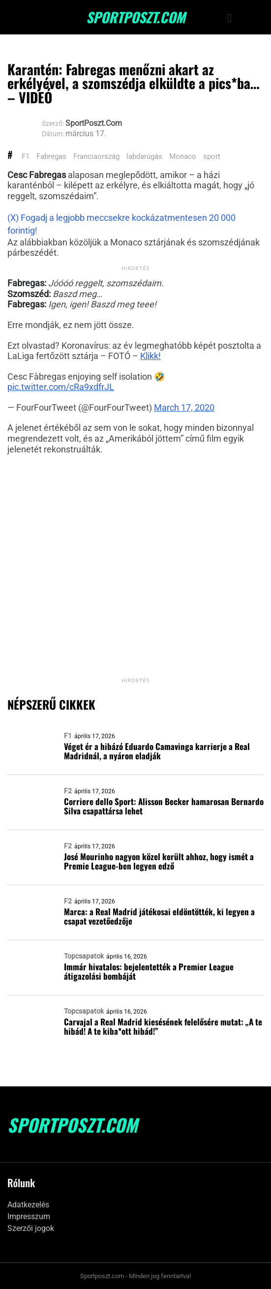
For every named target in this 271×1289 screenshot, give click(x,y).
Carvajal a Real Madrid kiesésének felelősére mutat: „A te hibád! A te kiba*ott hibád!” (163, 1026)
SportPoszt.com (135, 17)
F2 (68, 790)
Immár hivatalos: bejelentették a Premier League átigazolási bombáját (149, 971)
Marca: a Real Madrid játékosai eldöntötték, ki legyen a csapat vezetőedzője (159, 916)
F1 (26, 156)
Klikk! (150, 356)
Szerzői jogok (30, 1228)
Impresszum (28, 1216)
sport (211, 156)
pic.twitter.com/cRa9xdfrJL (60, 387)
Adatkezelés (28, 1204)
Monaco (182, 156)
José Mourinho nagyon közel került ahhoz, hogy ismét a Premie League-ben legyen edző (159, 861)
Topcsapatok (84, 956)
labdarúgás (144, 156)
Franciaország (96, 156)
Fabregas (51, 156)
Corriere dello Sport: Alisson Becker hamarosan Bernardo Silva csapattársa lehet (164, 806)
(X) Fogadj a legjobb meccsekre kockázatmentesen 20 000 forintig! (121, 224)
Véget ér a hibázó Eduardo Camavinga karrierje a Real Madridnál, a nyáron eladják (157, 751)
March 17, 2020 (184, 407)
